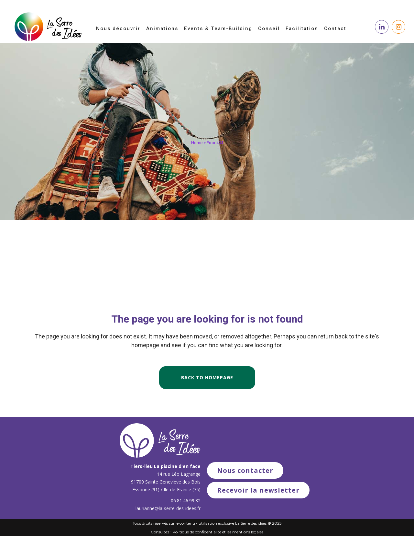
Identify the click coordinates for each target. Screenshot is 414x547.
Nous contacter (245, 470)
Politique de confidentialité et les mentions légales (217, 532)
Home (196, 142)
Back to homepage (207, 377)
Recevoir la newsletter (258, 490)
